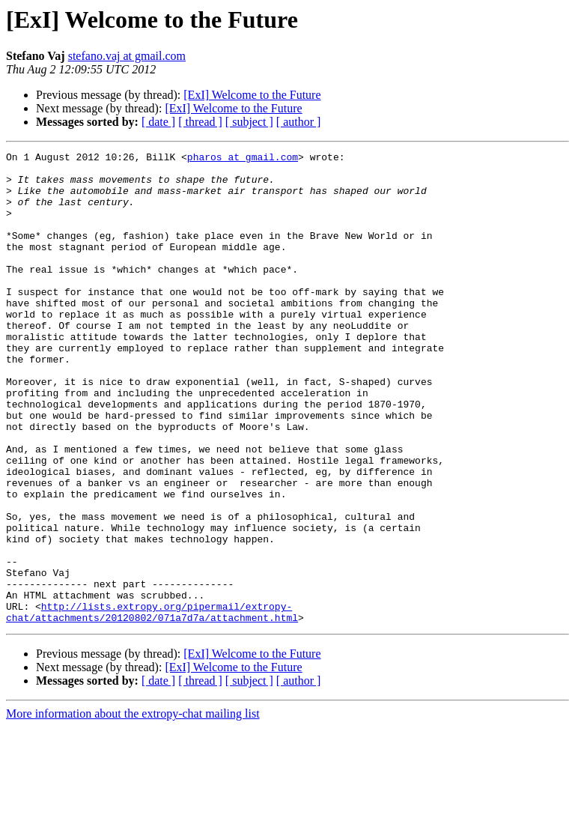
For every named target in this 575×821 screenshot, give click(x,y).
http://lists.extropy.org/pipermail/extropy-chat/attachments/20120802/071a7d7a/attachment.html (152, 704)
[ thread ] (200, 121)
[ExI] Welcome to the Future (251, 94)
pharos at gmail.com (242, 159)
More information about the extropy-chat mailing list (133, 808)
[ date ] (158, 121)
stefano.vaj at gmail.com (127, 55)
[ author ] (298, 121)
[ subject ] (249, 121)
